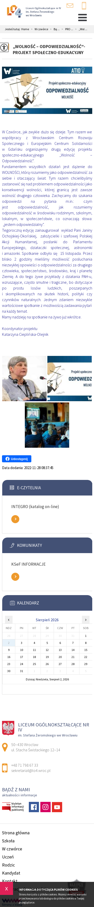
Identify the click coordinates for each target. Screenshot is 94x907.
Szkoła (8, 841)
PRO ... (66, 29)
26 (47, 664)
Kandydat (11, 873)
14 (72, 650)
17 (21, 657)
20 (60, 657)
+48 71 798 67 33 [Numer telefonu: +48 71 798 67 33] (24, 765)
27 (60, 664)
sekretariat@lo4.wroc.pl (70, 6)
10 (21, 650)
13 (60, 650)
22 (85, 657)
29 (85, 664)
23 (8, 664)
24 (21, 664)
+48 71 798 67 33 (84, 6)
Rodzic (8, 865)
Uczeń (8, 857)
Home (25, 29)
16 (8, 657)
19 (47, 657)
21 (72, 657)
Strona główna (16, 833)
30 (8, 671)
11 (34, 650)
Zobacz (15, 519)
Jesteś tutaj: (13, 29)
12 (47, 650)
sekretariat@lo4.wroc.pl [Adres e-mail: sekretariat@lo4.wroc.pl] (31, 770)
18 (34, 657)
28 (72, 664)
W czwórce (38, 29)
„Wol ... (80, 29)
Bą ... (54, 29)
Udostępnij (17, 459)
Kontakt (10, 881)
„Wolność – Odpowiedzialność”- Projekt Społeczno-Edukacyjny (49, 49)
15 (85, 650)
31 (21, 671)
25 (34, 664)
